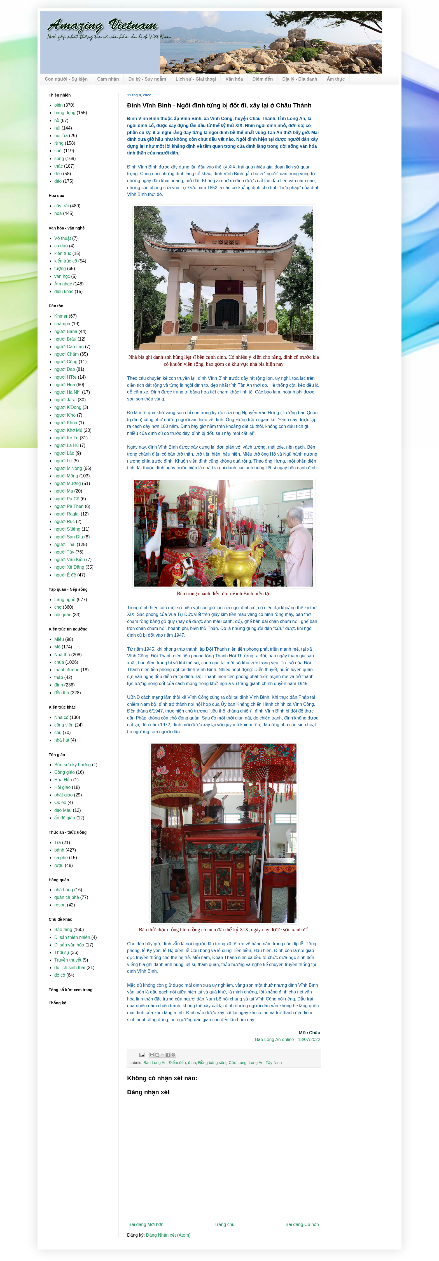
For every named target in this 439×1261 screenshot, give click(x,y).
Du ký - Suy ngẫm (147, 79)
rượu (59, 865)
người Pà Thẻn (68, 506)
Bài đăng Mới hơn (146, 1224)
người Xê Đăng (69, 567)
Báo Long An (154, 1062)
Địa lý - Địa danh (299, 79)
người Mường (67, 483)
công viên (64, 725)
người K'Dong (67, 407)
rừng (59, 143)
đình (192, 1062)
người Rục (64, 521)
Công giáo (64, 772)
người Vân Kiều (69, 559)
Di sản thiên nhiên (72, 937)
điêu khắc (63, 291)
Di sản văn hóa (69, 945)
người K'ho (65, 415)
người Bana (65, 331)
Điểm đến (263, 79)
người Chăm (66, 354)
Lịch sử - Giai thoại (196, 79)
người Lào (64, 453)
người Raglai (67, 514)
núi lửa (61, 135)
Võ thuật (62, 238)
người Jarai (65, 399)
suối (58, 150)
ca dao (61, 245)
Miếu (59, 639)
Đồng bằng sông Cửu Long (222, 1062)
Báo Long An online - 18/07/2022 (287, 1039)
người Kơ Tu (66, 437)
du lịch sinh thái (69, 967)
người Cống (66, 361)
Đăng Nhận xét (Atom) (168, 1235)
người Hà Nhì (67, 392)
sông (59, 158)
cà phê (61, 857)
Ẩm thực (336, 79)
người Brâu (65, 339)
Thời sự (61, 952)
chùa (59, 662)
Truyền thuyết (67, 960)
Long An (256, 1062)
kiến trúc (62, 253)
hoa (58, 213)
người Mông (66, 476)
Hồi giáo (62, 787)
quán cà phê (66, 897)
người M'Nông (68, 468)
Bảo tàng (63, 929)
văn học (62, 276)
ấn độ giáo (64, 817)
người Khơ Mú (68, 430)
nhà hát (61, 740)
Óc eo (60, 802)
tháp (58, 677)
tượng (60, 268)
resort (60, 905)
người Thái (64, 544)
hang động (64, 112)
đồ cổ (59, 975)
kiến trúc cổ (65, 261)
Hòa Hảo (63, 779)
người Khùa (65, 422)
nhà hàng (63, 889)
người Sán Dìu (68, 537)
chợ (58, 607)
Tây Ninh (274, 1062)
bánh (59, 850)
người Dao (64, 369)
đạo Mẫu (63, 810)
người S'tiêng (67, 529)
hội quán (62, 614)
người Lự (63, 460)
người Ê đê (65, 575)
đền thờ (61, 692)
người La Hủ (66, 445)
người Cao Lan (69, 346)
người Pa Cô (66, 498)
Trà (57, 842)
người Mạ (63, 491)
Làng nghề (64, 599)
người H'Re (65, 377)
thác (58, 166)
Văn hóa (234, 79)
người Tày (64, 552)
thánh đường (67, 669)
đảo (58, 181)
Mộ (57, 646)
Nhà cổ (61, 717)
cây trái (61, 205)
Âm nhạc (63, 284)
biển (58, 105)
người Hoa (64, 384)
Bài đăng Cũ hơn (302, 1224)
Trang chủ (224, 1224)
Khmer (60, 316)
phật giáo (63, 795)
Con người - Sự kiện (66, 79)
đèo (58, 173)
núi (57, 128)
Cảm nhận (108, 79)
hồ (56, 120)
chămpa (62, 323)
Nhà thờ (62, 654)
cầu (58, 732)
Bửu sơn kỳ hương (72, 764)
